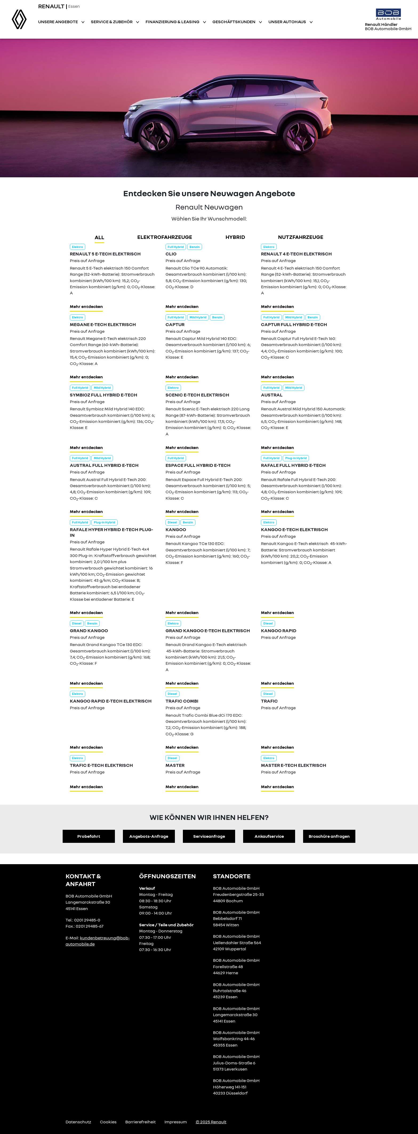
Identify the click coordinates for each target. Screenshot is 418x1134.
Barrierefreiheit (140, 1121)
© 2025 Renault (211, 1121)
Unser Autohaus (287, 21)
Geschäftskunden (234, 21)
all (99, 237)
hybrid (235, 237)
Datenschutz (78, 1121)
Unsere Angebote (58, 21)
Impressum (175, 1121)
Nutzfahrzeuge (300, 237)
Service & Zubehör (112, 21)
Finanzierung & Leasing (173, 21)
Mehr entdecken (86, 306)
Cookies (108, 1121)
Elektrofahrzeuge (164, 237)
